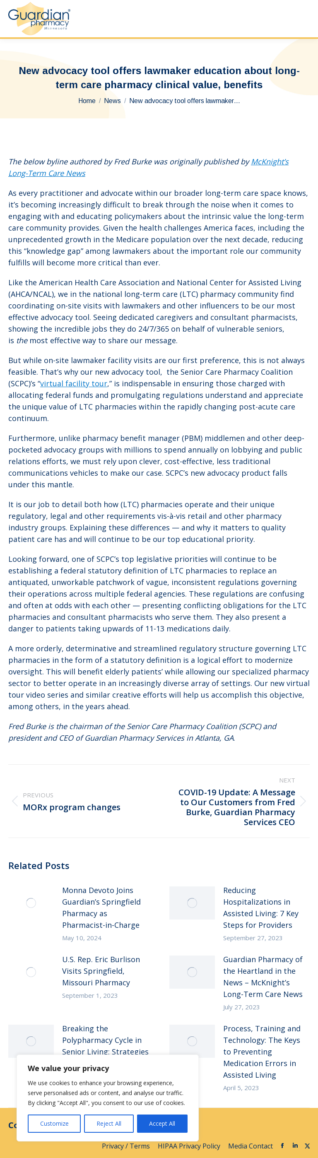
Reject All (108, 1123)
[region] (108, 1097)
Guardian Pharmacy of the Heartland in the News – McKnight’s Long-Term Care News (263, 976)
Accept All (162, 1123)
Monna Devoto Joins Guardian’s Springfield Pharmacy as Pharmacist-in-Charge (101, 907)
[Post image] (31, 903)
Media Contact (250, 1146)
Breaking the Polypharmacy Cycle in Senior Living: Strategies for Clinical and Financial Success (105, 1051)
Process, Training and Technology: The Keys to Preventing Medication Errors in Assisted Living (262, 1051)
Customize (54, 1123)
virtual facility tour (73, 383)
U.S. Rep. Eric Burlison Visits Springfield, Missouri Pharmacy (101, 970)
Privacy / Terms (127, 1146)
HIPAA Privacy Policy (190, 1146)
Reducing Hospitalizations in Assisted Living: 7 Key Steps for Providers (261, 907)
